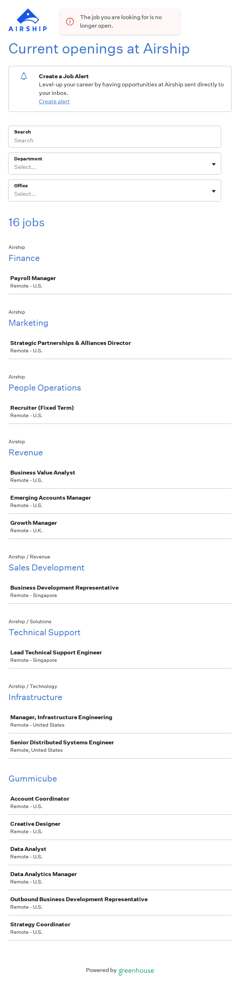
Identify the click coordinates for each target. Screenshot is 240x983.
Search (22, 132)
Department (28, 159)
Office (21, 186)
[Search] (114, 141)
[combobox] (14, 167)
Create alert (54, 101)
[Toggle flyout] (214, 164)
